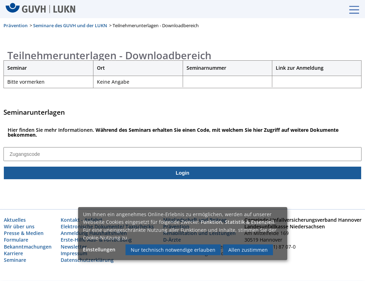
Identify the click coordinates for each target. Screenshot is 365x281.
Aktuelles (15, 220)
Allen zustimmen (248, 249)
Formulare (16, 240)
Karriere (13, 253)
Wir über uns (19, 226)
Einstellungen (99, 249)
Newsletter (74, 246)
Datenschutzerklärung (87, 260)
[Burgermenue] (350, 9)
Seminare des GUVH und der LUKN (70, 25)
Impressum (74, 253)
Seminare (15, 260)
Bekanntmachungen (28, 246)
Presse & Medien (24, 233)
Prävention (15, 25)
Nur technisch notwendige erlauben (173, 249)
